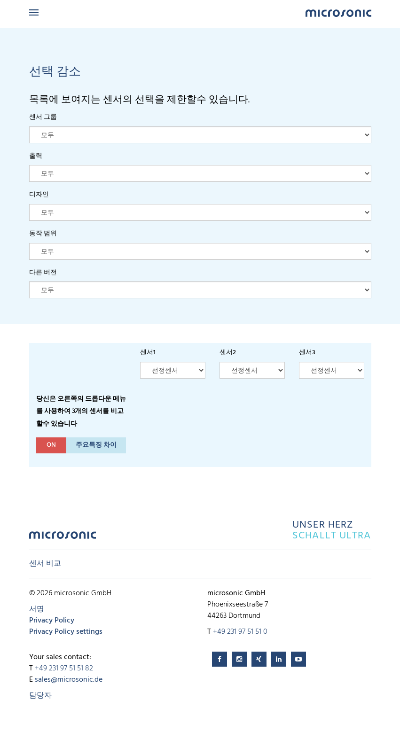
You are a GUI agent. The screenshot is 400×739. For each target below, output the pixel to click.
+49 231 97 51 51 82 (64, 668)
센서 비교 (45, 564)
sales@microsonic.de (68, 680)
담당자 (40, 696)
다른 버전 (43, 272)
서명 (36, 609)
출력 (35, 156)
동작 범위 (43, 233)
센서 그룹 (43, 117)
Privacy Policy (51, 621)
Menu (34, 12)
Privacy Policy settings (65, 632)
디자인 (39, 194)
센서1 (148, 352)
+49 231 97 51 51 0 (240, 632)
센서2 (228, 352)
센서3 (307, 352)
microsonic (62, 537)
